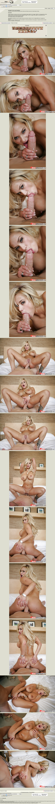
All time (29, 2)
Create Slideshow (31, 792)
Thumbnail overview (9, 6)
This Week (26, 2)
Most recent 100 (34, 1)
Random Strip (33, 2)
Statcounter (4, 798)
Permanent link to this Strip (25, 792)
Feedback (49, 8)
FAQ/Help (46, 8)
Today (23, 2)
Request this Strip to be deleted (5, 23)
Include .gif (4, 6)
